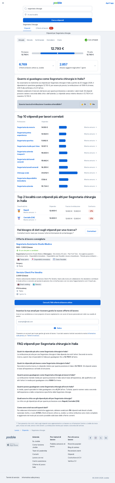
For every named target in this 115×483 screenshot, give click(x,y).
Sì (83, 104)
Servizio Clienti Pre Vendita (29, 272)
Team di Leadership (39, 451)
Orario (59, 40)
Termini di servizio (33, 335)
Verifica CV (72, 461)
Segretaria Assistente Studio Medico (34, 244)
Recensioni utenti (74, 451)
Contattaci (91, 231)
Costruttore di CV (74, 458)
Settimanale (39, 40)
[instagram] (95, 438)
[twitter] (101, 438)
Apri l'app (110, 3)
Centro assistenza (39, 461)
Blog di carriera (73, 447)
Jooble (106, 478)
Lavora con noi (37, 458)
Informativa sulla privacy (31, 477)
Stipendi (71, 454)
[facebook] (90, 438)
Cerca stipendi (57, 20)
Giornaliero (51, 40)
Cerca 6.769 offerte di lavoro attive (57, 302)
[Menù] (3, 3)
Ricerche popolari (74, 444)
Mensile (30, 40)
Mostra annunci (90, 127)
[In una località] (57, 14)
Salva (58, 328)
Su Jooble (36, 441)
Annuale (21, 40)
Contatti (35, 454)
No (92, 104)
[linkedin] (106, 438)
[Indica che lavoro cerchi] (57, 8)
